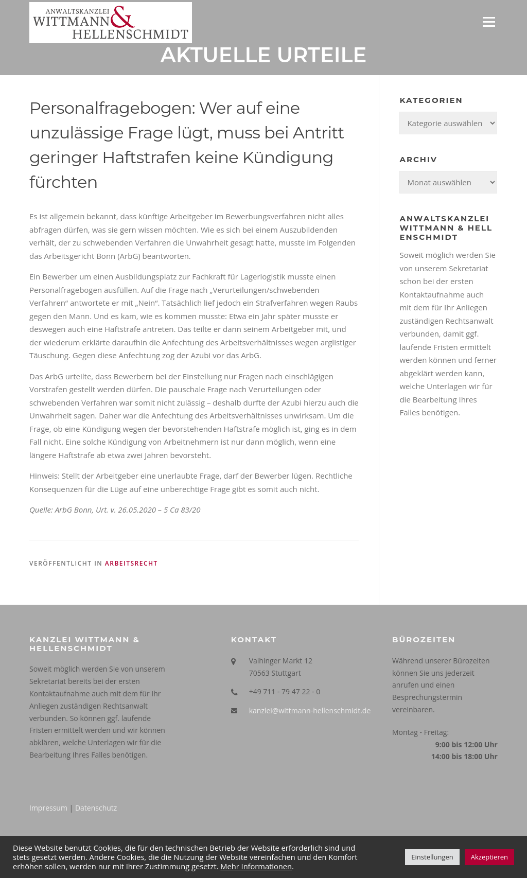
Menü (489, 21)
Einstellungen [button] (432, 857)
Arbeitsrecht (131, 563)
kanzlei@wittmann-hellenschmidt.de (310, 710)
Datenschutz (96, 808)
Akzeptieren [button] (489, 857)
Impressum (48, 808)
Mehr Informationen (256, 866)
